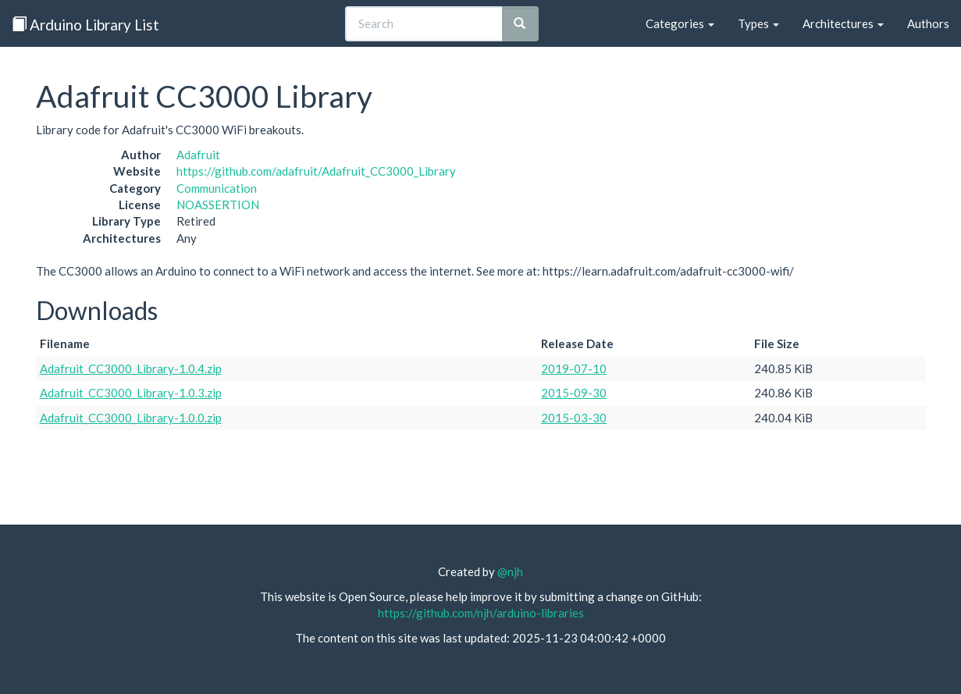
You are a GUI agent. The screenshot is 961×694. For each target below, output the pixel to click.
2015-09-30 (574, 393)
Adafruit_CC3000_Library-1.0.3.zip (131, 393)
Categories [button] (680, 23)
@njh (510, 571)
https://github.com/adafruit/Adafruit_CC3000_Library (316, 171)
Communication (216, 188)
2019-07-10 (574, 368)
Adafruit (198, 155)
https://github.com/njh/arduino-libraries (481, 613)
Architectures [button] (843, 23)
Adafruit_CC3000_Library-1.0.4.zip (131, 368)
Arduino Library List (85, 25)
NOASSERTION (217, 205)
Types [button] (758, 23)
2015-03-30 (574, 418)
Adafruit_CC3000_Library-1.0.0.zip (131, 418)
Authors (928, 23)
